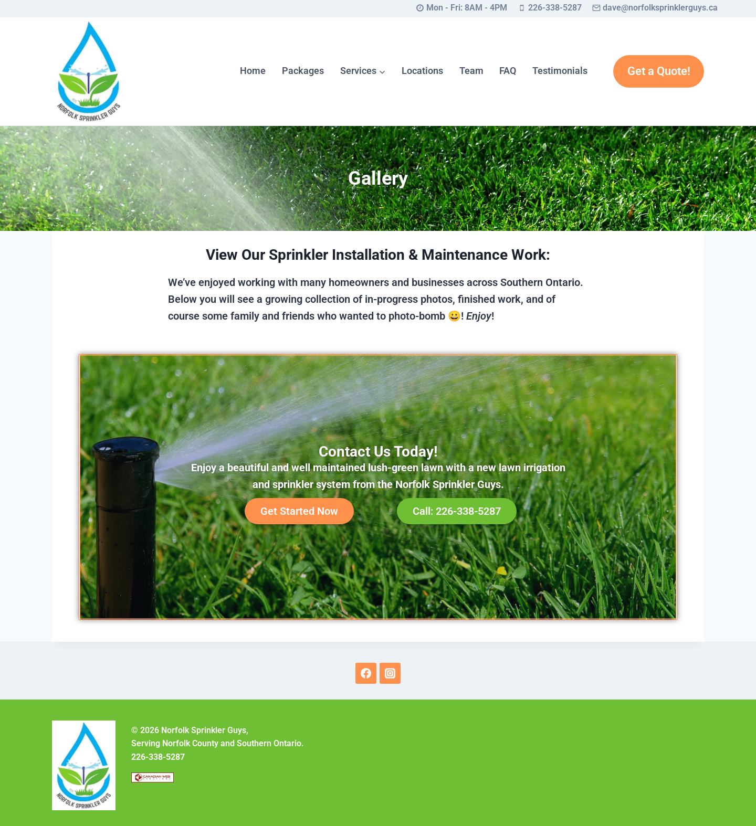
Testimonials (559, 70)
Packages (303, 70)
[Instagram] (390, 673)
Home (253, 70)
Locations (422, 70)
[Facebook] (365, 673)
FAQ (507, 70)
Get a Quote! (658, 71)
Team (471, 70)
